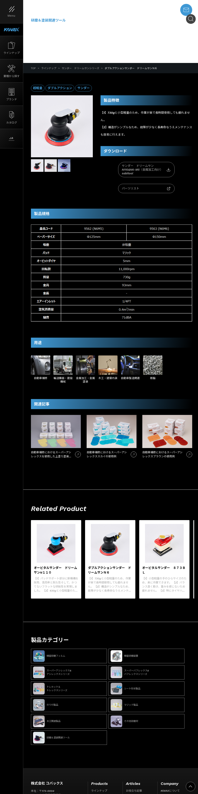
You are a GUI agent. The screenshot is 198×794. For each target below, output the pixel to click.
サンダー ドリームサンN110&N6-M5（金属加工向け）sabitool (122, 169)
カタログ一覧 (99, 759)
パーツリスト (170, 169)
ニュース (131, 746)
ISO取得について (171, 746)
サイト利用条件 (36, 773)
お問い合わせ (169, 779)
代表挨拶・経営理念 (177, 766)
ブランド (96, 752)
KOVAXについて (170, 739)
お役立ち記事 (134, 739)
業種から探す (99, 746)
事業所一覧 (171, 772)
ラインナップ (48, 68)
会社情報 (166, 752)
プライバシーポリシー (64, 773)
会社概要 (170, 759)
